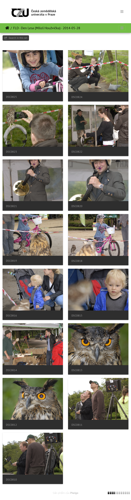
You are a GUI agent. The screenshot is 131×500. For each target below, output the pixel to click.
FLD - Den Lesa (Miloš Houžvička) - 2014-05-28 (46, 28)
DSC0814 (11, 370)
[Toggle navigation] (122, 11)
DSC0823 (11, 151)
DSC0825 (11, 96)
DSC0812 (11, 424)
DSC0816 (11, 315)
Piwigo (74, 493)
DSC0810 (11, 479)
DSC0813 (76, 370)
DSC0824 (76, 97)
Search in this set (15, 37)
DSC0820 (76, 206)
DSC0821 (11, 206)
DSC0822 (76, 151)
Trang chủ (7, 28)
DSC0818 (76, 261)
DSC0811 (76, 424)
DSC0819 (11, 260)
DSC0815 (76, 315)
